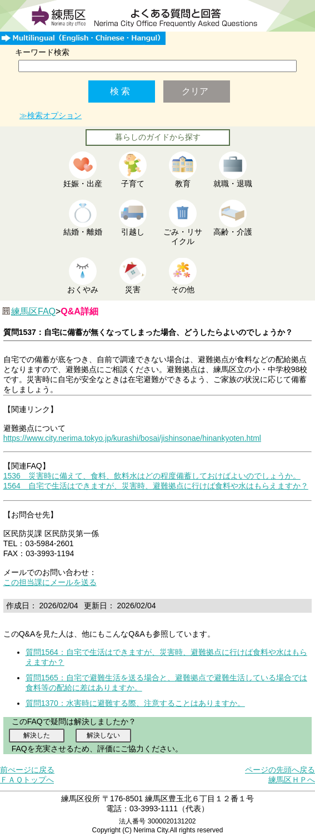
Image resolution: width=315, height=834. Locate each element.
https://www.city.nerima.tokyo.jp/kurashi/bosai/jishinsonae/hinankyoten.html (132, 438)
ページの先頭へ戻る (280, 769)
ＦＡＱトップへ (27, 779)
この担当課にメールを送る (50, 582)
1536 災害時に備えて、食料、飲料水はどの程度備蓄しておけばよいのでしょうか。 (152, 475)
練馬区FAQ (33, 311)
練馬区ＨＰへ (291, 779)
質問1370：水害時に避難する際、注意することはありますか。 (135, 703)
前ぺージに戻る (27, 769)
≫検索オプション (50, 115)
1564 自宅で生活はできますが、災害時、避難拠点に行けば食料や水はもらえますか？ (155, 485)
